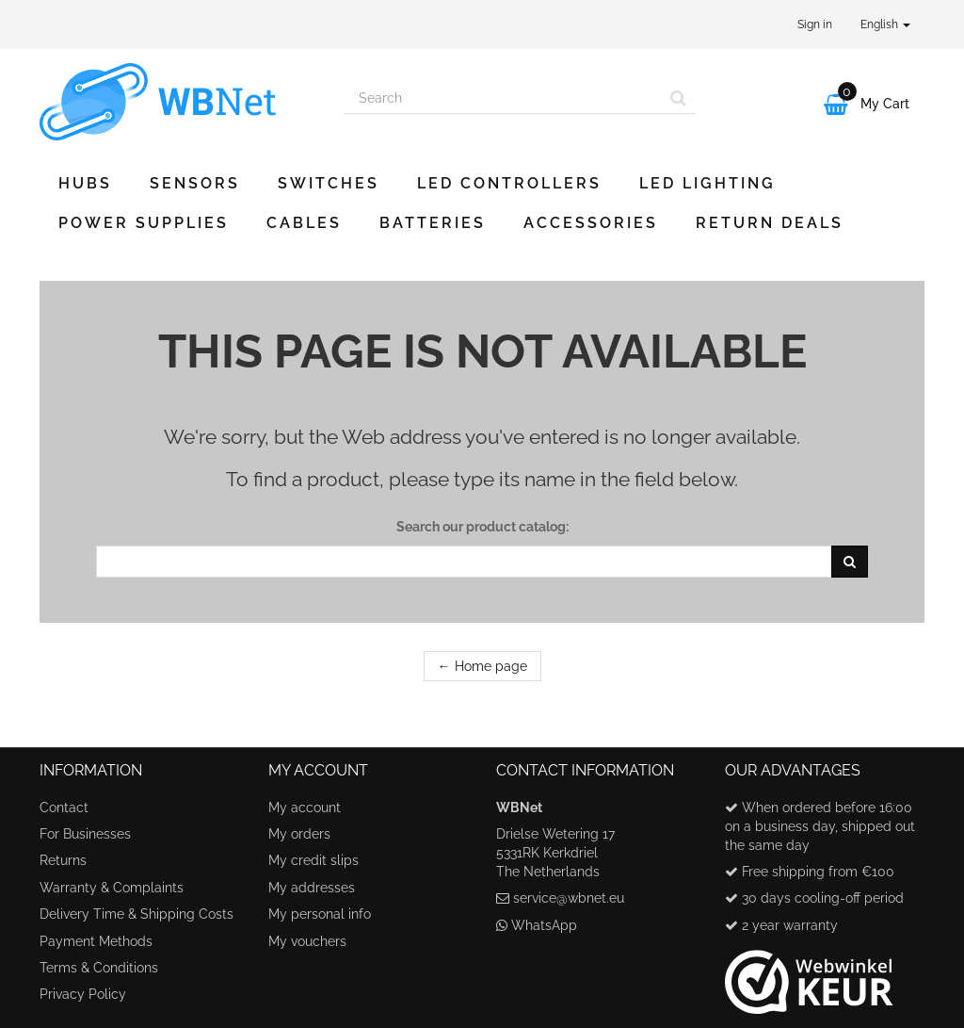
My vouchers (307, 941)
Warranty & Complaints (112, 887)
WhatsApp (544, 925)
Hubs (85, 183)
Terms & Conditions (99, 967)
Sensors (195, 183)
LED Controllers (509, 183)
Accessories (590, 223)
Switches (328, 183)
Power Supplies (143, 223)
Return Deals (770, 223)
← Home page (482, 666)
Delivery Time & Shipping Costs (136, 914)
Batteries (432, 223)
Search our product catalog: (482, 526)
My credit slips (313, 860)
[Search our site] (503, 98)
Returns (63, 860)
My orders (299, 833)
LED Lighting (707, 183)
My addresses (311, 887)
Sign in (814, 24)
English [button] (885, 24)
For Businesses (85, 833)
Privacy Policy (83, 994)
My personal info (319, 914)
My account (304, 807)
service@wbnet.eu (568, 898)
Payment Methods (96, 941)
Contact (64, 807)
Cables (304, 223)
